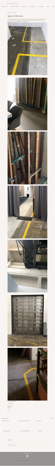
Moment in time (7, 430)
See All (51, 418)
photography (10, 403)
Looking (40, 430)
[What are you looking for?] (25, 461)
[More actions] (46, 12)
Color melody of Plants (25, 430)
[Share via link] (8, 411)
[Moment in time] (10, 424)
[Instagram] (27, 456)
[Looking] (45, 424)
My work (9, 407)
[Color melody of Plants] (27, 424)
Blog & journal (10, 406)
